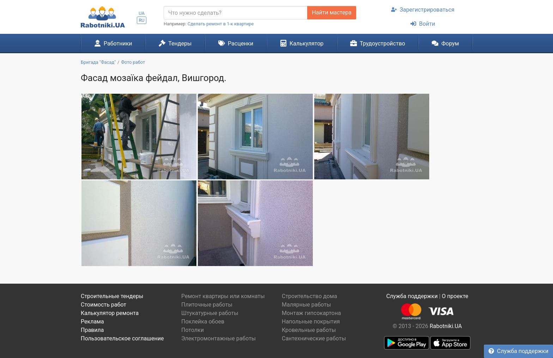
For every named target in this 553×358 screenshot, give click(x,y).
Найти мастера (331, 12)
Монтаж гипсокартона (311, 313)
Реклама (92, 321)
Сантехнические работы (314, 338)
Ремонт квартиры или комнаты (223, 296)
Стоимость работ (103, 304)
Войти (423, 23)
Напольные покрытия (311, 321)
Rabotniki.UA (446, 326)
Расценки (235, 43)
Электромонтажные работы (218, 338)
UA (142, 13)
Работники (113, 43)
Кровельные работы (309, 330)
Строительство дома (309, 296)
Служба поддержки (518, 351)
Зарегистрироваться (422, 9)
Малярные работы (306, 304)
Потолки (192, 330)
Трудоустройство (377, 43)
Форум (445, 43)
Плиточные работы (206, 304)
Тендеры (175, 43)
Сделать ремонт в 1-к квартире (221, 23)
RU (141, 20)
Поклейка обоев (202, 321)
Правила (92, 330)
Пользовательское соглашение (122, 338)
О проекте (455, 296)
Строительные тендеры (112, 296)
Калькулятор (302, 43)
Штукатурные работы (209, 313)
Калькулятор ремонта (110, 313)
